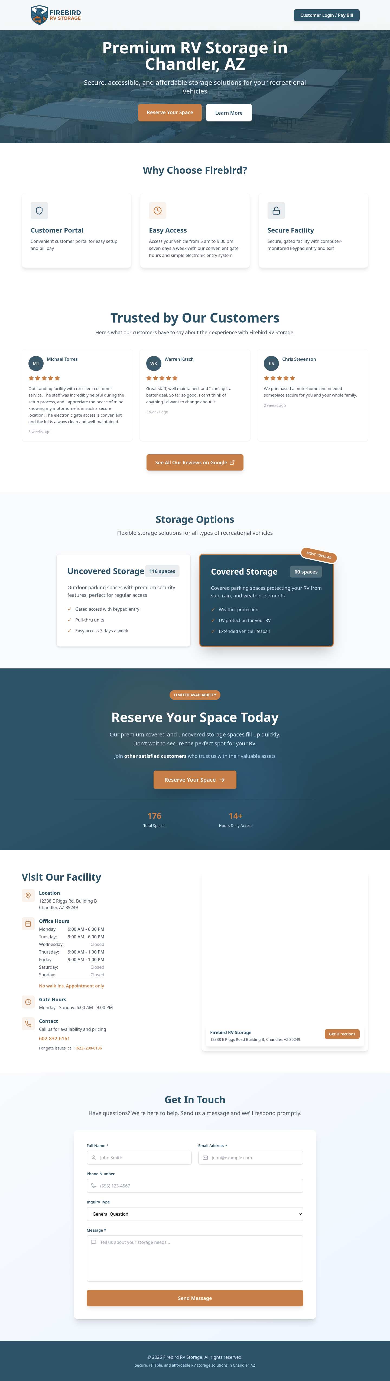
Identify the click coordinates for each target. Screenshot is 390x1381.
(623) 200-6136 (89, 1048)
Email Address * (212, 1145)
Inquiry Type (98, 1202)
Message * (96, 1230)
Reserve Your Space (170, 112)
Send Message (195, 1298)
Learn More (229, 113)
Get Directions (342, 1033)
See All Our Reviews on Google (195, 462)
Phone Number (101, 1173)
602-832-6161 (54, 1038)
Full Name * (97, 1145)
